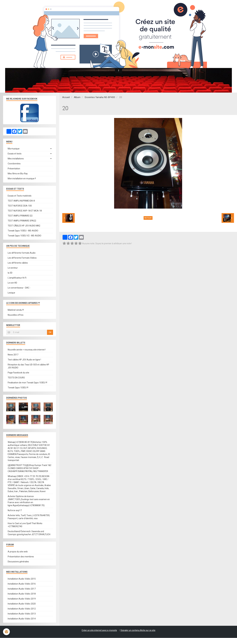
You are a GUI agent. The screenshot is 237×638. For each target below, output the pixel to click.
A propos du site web (18, 552)
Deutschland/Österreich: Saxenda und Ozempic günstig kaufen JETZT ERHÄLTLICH (29, 533)
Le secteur (13, 268)
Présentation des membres (21, 557)
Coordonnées (14, 164)
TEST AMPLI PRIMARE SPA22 (22, 221)
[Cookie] (6, 631)
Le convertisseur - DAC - (19, 288)
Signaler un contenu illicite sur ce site (137, 630)
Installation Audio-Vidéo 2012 (22, 609)
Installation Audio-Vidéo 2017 (22, 589)
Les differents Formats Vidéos (22, 258)
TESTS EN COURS (16, 378)
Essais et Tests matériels (19, 196)
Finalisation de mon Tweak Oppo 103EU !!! (27, 383)
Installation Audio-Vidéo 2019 (22, 599)
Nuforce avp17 (15, 510)
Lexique (11, 293)
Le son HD (12, 283)
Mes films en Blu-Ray (18, 173)
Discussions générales (18, 562)
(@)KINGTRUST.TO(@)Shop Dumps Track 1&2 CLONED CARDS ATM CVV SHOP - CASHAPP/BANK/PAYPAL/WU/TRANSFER (29, 468)
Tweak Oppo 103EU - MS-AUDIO (23, 231)
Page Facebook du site (18, 373)
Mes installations (16, 159)
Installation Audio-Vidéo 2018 (22, 594)
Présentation (14, 169)
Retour (148, 218)
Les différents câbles (18, 263)
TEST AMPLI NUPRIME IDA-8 (21, 201)
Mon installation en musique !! (22, 178)
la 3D (10, 273)
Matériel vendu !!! (16, 310)
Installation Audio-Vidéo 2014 (22, 619)
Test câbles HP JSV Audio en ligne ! (24, 360)
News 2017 (13, 355)
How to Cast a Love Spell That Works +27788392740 (25, 525)
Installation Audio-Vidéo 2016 (22, 584)
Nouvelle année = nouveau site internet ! (27, 350)
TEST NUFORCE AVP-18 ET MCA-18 (25, 211)
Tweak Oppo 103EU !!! (18, 388)
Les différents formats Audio (22, 253)
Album (77, 97)
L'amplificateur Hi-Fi (17, 278)
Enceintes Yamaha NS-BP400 (100, 97)
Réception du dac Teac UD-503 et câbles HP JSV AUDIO (28, 366)
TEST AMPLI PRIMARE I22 (20, 216)
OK (50, 332)
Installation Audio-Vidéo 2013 (22, 614)
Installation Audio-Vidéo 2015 (22, 579)
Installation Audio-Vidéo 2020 (22, 604)
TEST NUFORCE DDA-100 (20, 206)
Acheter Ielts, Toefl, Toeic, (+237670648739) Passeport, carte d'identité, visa (29, 517)
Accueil (66, 97)
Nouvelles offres (15, 315)
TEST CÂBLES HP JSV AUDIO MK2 (24, 226)
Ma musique (13, 149)
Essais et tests (14, 154)
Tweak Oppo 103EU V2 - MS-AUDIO (24, 236)
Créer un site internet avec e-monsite (99, 630)
